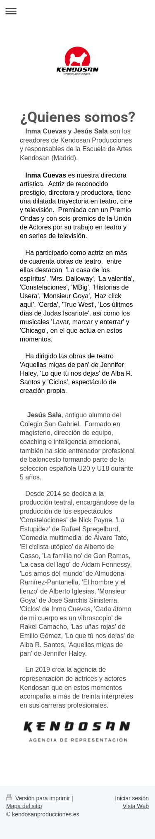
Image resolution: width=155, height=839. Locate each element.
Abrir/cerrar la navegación (77, 11)
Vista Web (136, 806)
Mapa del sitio (24, 806)
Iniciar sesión (132, 798)
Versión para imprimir (39, 798)
